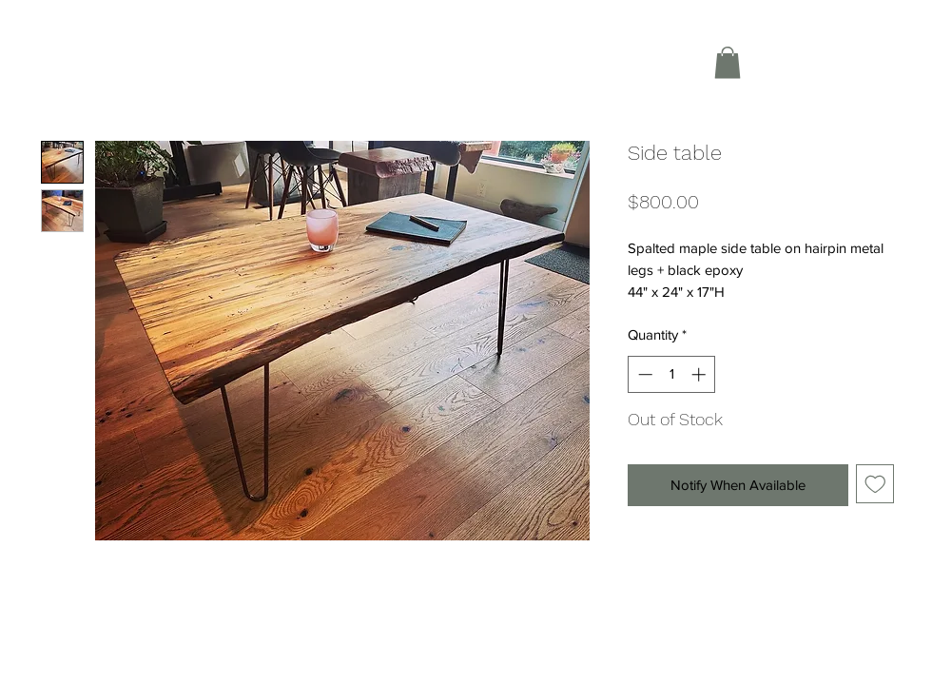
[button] (727, 62)
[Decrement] (643, 374)
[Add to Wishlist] (875, 483)
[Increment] (700, 374)
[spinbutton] (672, 374)
